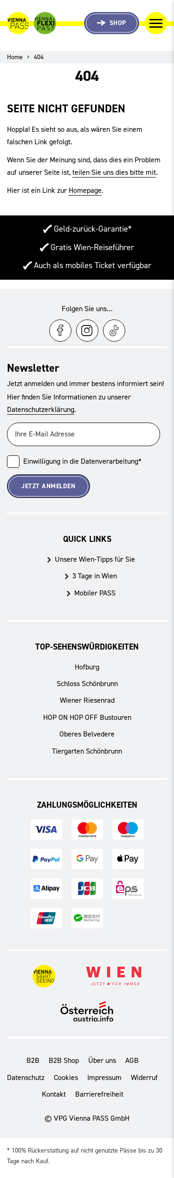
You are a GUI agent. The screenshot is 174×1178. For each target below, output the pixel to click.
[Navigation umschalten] (156, 23)
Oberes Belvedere (87, 734)
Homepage (85, 190)
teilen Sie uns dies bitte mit (114, 172)
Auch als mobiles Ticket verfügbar (92, 265)
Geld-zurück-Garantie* (92, 228)
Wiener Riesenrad (87, 700)
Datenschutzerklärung (40, 409)
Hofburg (87, 667)
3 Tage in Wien (94, 576)
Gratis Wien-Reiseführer (92, 247)
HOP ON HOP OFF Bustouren (87, 717)
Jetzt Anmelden (48, 486)
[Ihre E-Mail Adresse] (83, 434)
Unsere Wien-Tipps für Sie (95, 559)
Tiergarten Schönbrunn (87, 751)
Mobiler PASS (95, 593)
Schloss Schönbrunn (87, 683)
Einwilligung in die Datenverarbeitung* (82, 461)
